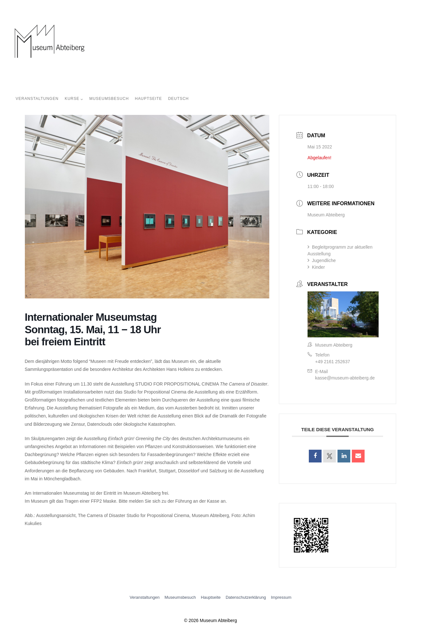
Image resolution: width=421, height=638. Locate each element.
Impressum (281, 597)
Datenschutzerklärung (246, 597)
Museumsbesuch (109, 98)
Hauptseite (148, 98)
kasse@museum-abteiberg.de (345, 377)
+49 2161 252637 (332, 361)
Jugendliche (322, 260)
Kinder (316, 267)
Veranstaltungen (37, 98)
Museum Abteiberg (326, 214)
